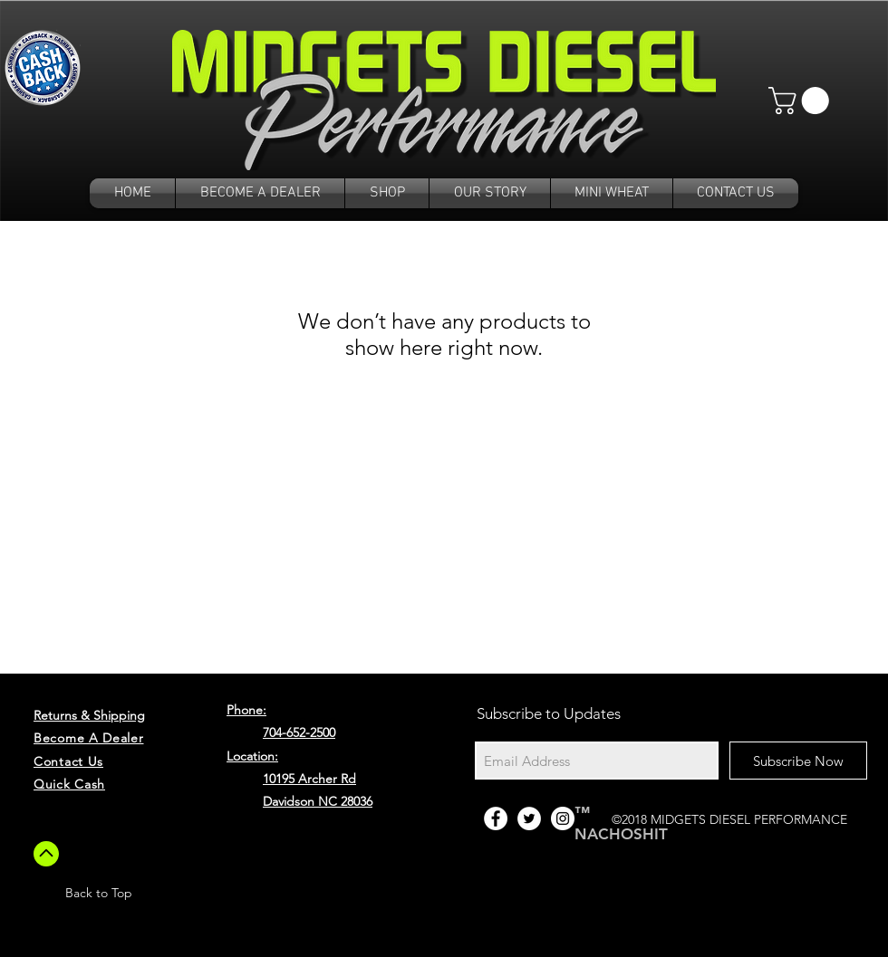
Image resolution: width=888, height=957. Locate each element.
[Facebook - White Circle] (495, 818)
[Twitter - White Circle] (529, 818)
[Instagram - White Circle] (562, 818)
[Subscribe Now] (798, 761)
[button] (801, 100)
